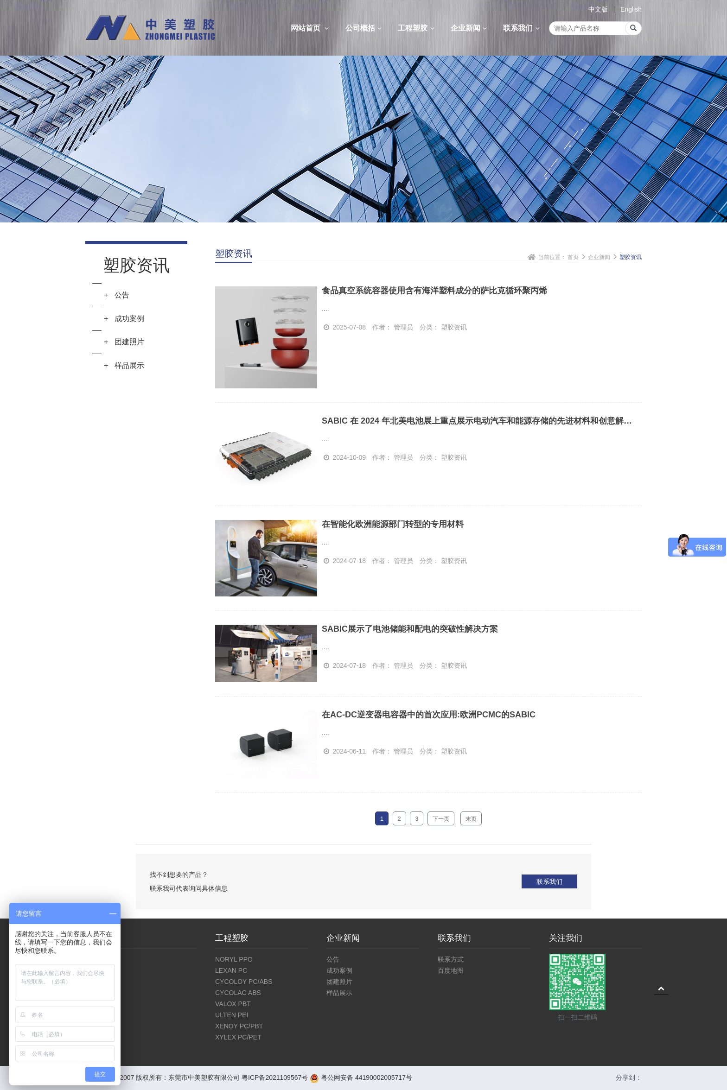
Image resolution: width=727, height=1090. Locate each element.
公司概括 (364, 28)
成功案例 (339, 970)
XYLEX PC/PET (238, 1037)
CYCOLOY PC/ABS (243, 981)
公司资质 (98, 981)
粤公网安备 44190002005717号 (361, 1077)
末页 (471, 819)
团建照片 (339, 981)
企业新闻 (470, 28)
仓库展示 (98, 992)
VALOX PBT (233, 1004)
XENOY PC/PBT (239, 1026)
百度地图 (451, 970)
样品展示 (339, 992)
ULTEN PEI (231, 1015)
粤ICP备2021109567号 (275, 1077)
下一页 (441, 819)
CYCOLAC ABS (238, 992)
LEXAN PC (231, 970)
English (631, 9)
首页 (573, 257)
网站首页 (311, 28)
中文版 (598, 9)
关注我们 (565, 938)
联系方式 (451, 959)
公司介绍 (98, 959)
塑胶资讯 (630, 257)
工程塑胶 (417, 28)
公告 (332, 959)
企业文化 (98, 970)
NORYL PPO (234, 959)
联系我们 (522, 28)
